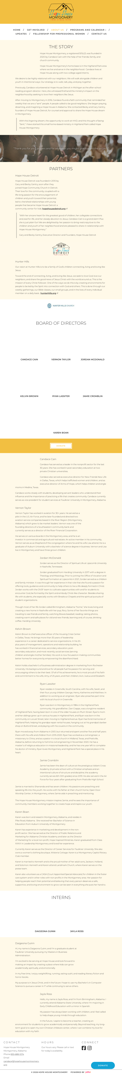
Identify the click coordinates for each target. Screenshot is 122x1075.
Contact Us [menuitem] (99, 34)
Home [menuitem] (16, 30)
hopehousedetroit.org (55, 208)
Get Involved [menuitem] (36, 30)
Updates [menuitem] (21, 34)
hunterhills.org (49, 293)
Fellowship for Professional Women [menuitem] (59, 34)
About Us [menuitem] (57, 30)
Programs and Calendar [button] (88, 30)
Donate (60, 446)
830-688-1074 (17, 1054)
